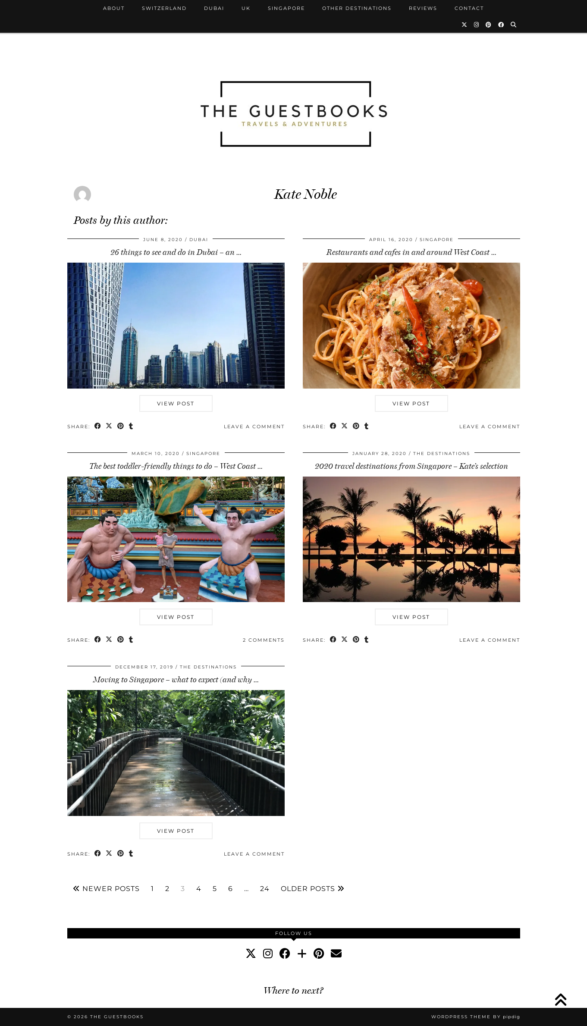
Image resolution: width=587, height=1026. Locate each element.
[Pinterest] (489, 24)
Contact (469, 8)
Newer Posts (106, 889)
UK (246, 8)
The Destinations (441, 453)
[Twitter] (464, 24)
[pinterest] (319, 954)
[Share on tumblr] (131, 427)
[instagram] (268, 954)
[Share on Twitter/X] (110, 427)
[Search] (514, 24)
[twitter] (250, 954)
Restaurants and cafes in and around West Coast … (411, 252)
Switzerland (164, 8)
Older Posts (313, 889)
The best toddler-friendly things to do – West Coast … (176, 466)
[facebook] (284, 954)
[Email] (336, 954)
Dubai (214, 8)
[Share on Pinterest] (121, 427)
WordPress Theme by (475, 1017)
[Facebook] (501, 24)
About (114, 8)
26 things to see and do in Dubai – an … (176, 252)
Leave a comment (254, 427)
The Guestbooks (117, 1017)
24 (265, 889)
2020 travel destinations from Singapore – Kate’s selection (411, 466)
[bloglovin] (302, 954)
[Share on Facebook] (98, 427)
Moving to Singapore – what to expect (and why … (176, 679)
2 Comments (264, 640)
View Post (176, 403)
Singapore (286, 8)
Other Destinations (357, 8)
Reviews (423, 8)
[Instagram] (477, 24)
